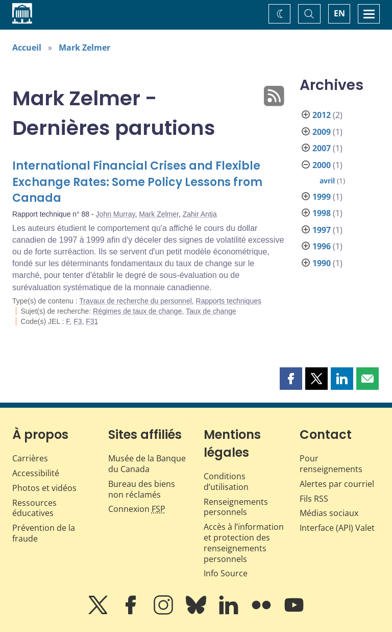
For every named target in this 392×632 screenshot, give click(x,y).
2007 (321, 148)
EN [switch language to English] (339, 13)
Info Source (226, 573)
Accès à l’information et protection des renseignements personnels (244, 542)
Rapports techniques (228, 301)
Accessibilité (35, 473)
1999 (321, 196)
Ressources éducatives (34, 508)
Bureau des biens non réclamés (141, 489)
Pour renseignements (331, 464)
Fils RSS (314, 498)
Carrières (30, 458)
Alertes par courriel (337, 483)
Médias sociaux (329, 513)
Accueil (26, 47)
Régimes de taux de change (137, 311)
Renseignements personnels (236, 507)
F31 (92, 321)
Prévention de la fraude (43, 533)
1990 (321, 263)
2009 (321, 131)
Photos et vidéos (44, 488)
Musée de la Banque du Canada (147, 464)
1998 (321, 213)
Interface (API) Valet (337, 527)
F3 (78, 321)
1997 (321, 230)
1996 (321, 246)
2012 (321, 115)
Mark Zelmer (84, 47)
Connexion (136, 508)
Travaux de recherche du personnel (135, 301)
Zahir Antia (200, 214)
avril (327, 180)
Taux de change (211, 311)
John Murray (115, 214)
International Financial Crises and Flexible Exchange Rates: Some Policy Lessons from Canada (137, 182)
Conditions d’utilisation (226, 482)
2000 (321, 165)
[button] (291, 378)
